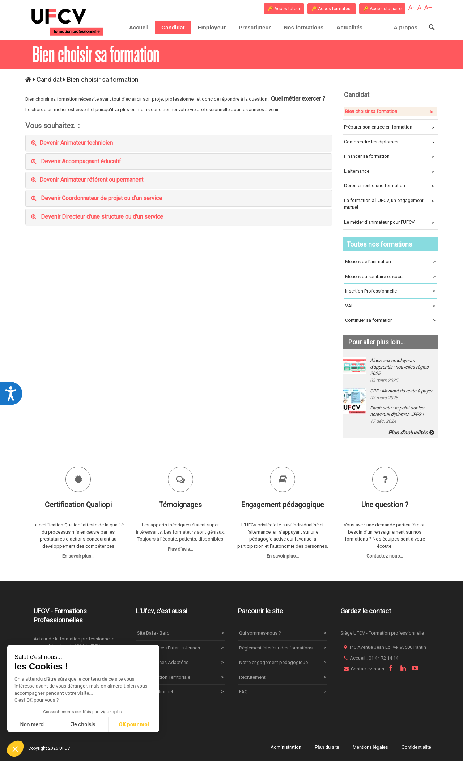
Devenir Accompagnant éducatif (76, 161)
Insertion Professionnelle (390, 291)
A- (411, 7)
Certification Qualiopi (78, 504)
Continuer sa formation (390, 320)
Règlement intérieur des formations (276, 648)
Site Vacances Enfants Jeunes (168, 648)
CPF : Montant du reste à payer (401, 391)
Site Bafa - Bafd (153, 633)
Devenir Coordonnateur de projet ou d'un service (96, 198)
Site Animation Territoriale (163, 677)
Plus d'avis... (180, 549)
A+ (428, 7)
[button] (15, 748)
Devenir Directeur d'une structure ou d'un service (97, 216)
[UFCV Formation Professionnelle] (67, 22)
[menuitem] (173, 27)
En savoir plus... (78, 556)
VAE (390, 306)
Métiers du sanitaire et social (390, 276)
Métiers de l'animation (390, 261)
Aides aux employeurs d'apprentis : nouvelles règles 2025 (399, 367)
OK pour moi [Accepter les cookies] (134, 725)
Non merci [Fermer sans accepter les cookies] (32, 725)
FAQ (243, 691)
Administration (286, 747)
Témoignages (180, 504)
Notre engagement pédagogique (273, 662)
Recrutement (252, 677)
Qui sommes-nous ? (260, 633)
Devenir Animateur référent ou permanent (87, 179)
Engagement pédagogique (282, 504)
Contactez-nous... (384, 556)
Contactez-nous (367, 669)
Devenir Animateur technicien (72, 142)
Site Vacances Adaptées (162, 662)
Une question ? (384, 504)
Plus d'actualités (411, 432)
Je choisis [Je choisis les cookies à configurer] (83, 725)
